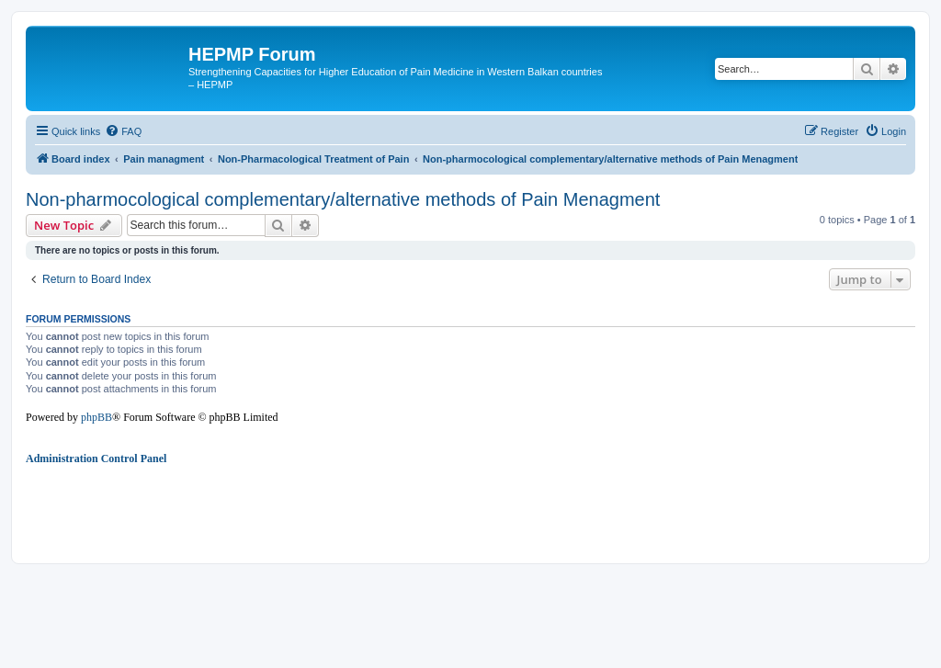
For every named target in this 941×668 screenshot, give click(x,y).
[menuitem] (123, 131)
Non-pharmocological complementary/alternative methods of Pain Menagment (343, 199)
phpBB (96, 417)
